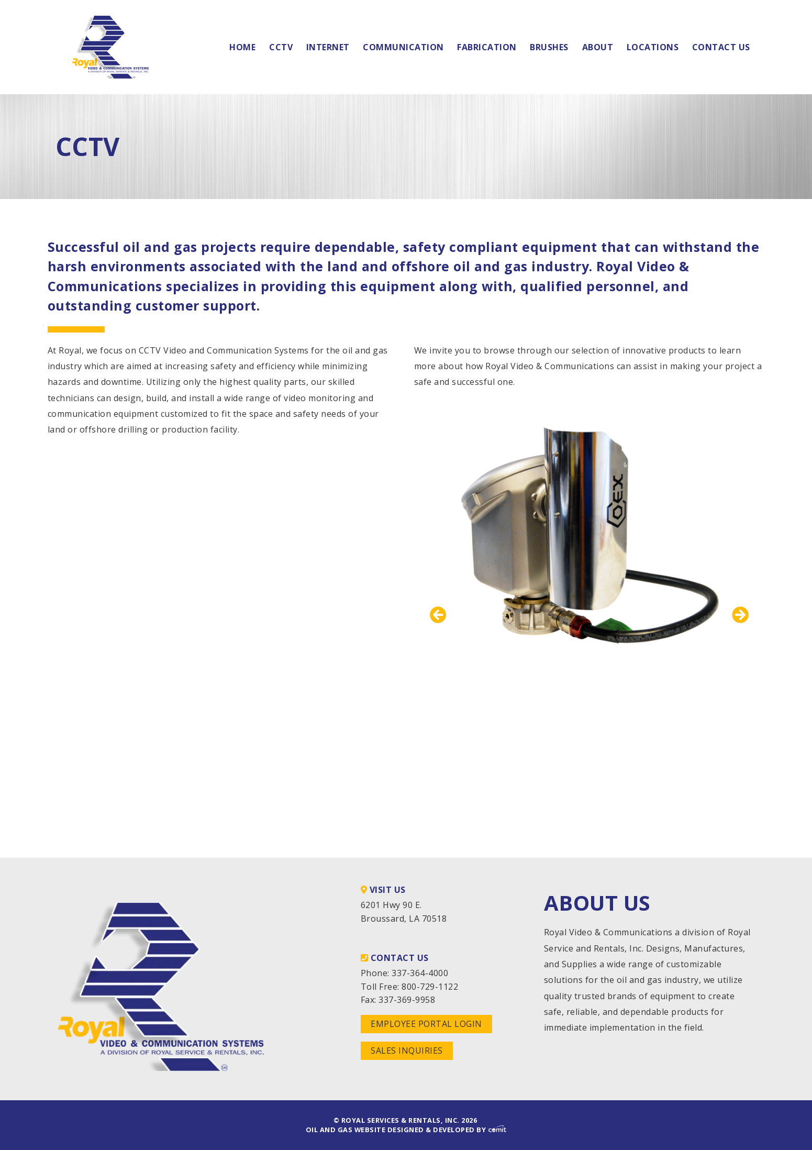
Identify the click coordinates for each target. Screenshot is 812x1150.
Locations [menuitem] (653, 47)
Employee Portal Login (426, 1024)
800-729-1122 (430, 986)
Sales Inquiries (407, 1050)
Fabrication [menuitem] (487, 47)
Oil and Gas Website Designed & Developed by (406, 1129)
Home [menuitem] (242, 47)
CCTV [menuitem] (281, 47)
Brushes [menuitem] (549, 47)
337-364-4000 (420, 973)
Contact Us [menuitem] (721, 47)
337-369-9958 (407, 999)
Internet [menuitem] (328, 47)
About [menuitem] (598, 47)
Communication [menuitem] (403, 47)
